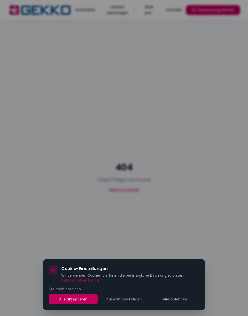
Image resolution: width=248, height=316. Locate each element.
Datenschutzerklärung (80, 280)
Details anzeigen (65, 289)
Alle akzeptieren (73, 299)
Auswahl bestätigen (124, 299)
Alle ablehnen (175, 299)
